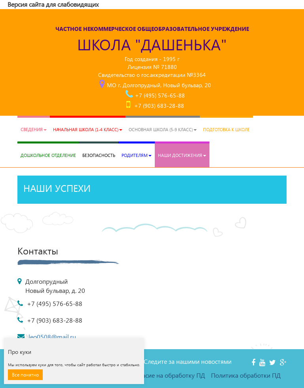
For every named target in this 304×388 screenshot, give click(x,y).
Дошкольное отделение (48, 155)
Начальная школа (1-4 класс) (87, 129)
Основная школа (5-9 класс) (163, 129)
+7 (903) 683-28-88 (159, 105)
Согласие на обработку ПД (167, 375)
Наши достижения (182, 155)
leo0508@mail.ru (52, 337)
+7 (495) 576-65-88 (160, 95)
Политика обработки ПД (246, 375)
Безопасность (98, 155)
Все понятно (25, 375)
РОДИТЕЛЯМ (137, 155)
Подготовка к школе (226, 129)
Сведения (34, 129)
